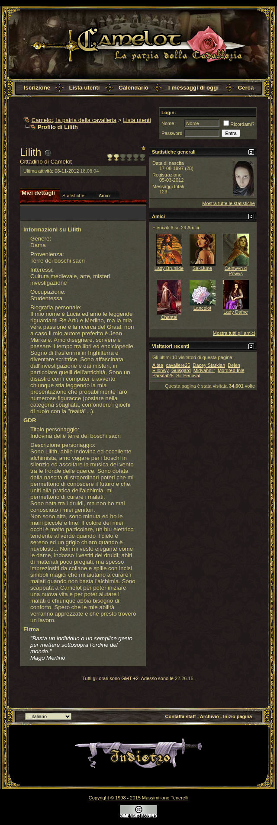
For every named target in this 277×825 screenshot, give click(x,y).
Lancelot (202, 308)
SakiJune (202, 268)
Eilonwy (160, 370)
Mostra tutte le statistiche (228, 203)
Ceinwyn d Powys (236, 271)
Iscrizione (37, 87)
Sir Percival (188, 375)
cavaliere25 (178, 365)
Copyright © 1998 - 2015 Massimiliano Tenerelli (138, 797)
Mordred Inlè (231, 370)
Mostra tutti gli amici (234, 333)
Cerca (246, 87)
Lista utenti (84, 87)
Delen (234, 365)
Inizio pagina (237, 716)
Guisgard (181, 370)
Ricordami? (238, 124)
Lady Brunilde (169, 268)
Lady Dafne (235, 312)
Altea (157, 365)
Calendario (133, 87)
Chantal (169, 317)
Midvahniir (204, 370)
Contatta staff (180, 716)
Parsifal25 (163, 375)
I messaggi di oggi (193, 87)
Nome (167, 123)
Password (171, 133)
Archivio (209, 716)
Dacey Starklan (209, 365)
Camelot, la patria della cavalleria (74, 120)
